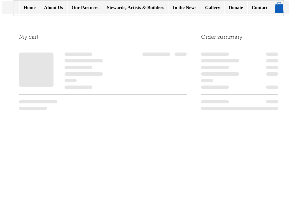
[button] (279, 7)
